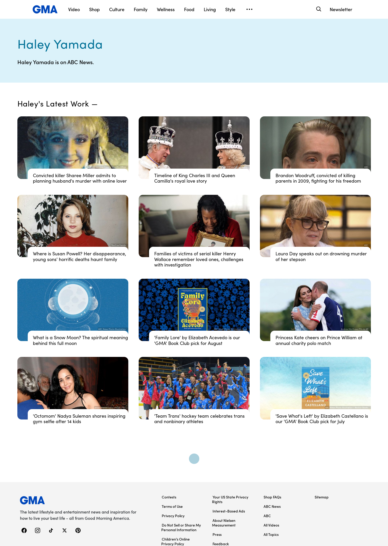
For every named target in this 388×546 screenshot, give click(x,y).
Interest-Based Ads (229, 511)
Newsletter (341, 9)
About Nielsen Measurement (224, 523)
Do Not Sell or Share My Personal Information (181, 527)
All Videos (271, 525)
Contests (169, 497)
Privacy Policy (173, 515)
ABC (267, 515)
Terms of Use (172, 506)
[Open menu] (249, 9)
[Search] (318, 9)
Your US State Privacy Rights (230, 499)
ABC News (272, 506)
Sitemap (322, 497)
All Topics (271, 534)
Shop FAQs (272, 497)
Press (217, 534)
